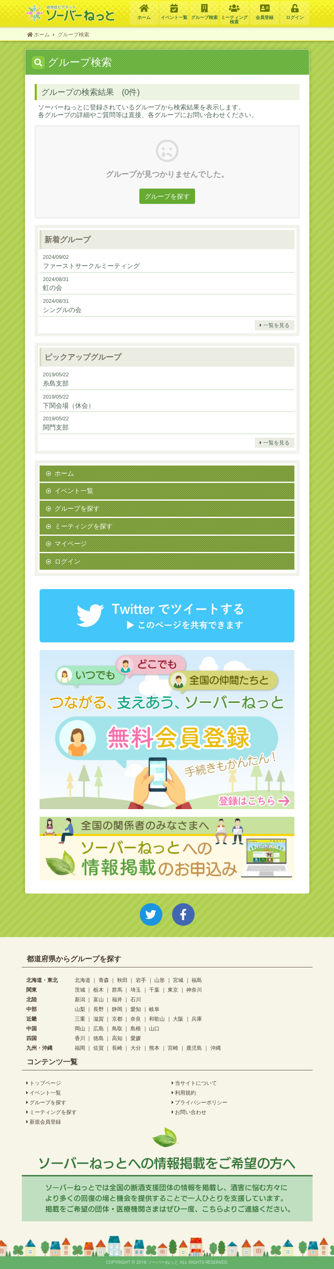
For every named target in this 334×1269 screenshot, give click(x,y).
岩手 (141, 980)
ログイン (67, 561)
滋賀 (98, 1018)
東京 (173, 989)
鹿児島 (194, 1048)
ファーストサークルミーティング (91, 265)
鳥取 (117, 1028)
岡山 (80, 1028)
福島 (196, 980)
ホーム (64, 473)
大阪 (178, 1018)
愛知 (135, 1009)
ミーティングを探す (84, 526)
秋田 (122, 980)
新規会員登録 (43, 1122)
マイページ (71, 543)
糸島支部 (56, 383)
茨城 (80, 989)
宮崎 (173, 1048)
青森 (104, 980)
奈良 (135, 1018)
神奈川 (194, 989)
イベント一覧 (74, 490)
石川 (135, 999)
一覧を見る (275, 325)
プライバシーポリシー (200, 1102)
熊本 (154, 1048)
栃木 (98, 989)
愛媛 (135, 1038)
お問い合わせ (189, 1112)
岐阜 (154, 1009)
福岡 (80, 1048)
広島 (98, 1028)
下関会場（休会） (69, 405)
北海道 (82, 980)
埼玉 (135, 989)
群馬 (117, 989)
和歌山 (157, 1018)
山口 (154, 1028)
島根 (135, 1028)
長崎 (117, 1048)
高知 (117, 1038)
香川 (80, 1038)
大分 (135, 1048)
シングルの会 (62, 309)
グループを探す (167, 196)
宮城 (178, 980)
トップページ (43, 1083)
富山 (98, 999)
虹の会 (52, 287)
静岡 (117, 1009)
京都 (117, 1018)
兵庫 (196, 1018)
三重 (80, 1018)
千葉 (154, 989)
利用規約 (184, 1093)
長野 (98, 1009)
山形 (159, 980)
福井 (117, 999)
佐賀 (98, 1048)
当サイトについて (194, 1083)
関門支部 (56, 427)
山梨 (80, 1009)
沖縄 (215, 1048)
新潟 (80, 999)
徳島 (98, 1038)
